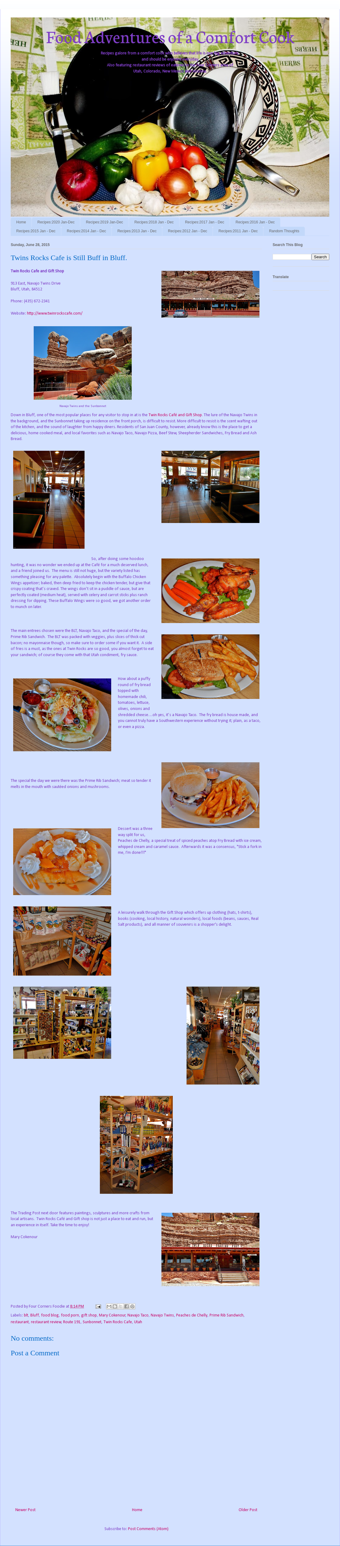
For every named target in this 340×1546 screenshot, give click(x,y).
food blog (50, 1315)
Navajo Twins (162, 1315)
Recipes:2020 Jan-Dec (55, 222)
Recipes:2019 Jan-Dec (104, 222)
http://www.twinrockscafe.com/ (54, 313)
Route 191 (72, 1322)
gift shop (89, 1315)
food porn (70, 1315)
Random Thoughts (284, 231)
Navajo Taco (138, 1315)
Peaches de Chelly (191, 1315)
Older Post (248, 1510)
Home (21, 222)
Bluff (34, 1315)
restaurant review (46, 1322)
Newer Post (25, 1510)
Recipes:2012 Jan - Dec (187, 231)
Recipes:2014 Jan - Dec (86, 231)
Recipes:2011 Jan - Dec (238, 231)
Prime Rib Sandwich (227, 1315)
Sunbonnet (92, 1322)
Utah (138, 1322)
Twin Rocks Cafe (118, 1322)
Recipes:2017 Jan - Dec (204, 222)
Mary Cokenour (112, 1315)
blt (26, 1315)
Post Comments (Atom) (148, 1529)
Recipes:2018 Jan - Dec (154, 222)
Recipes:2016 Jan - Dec (255, 222)
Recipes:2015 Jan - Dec (35, 231)
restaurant (20, 1322)
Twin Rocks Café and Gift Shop (175, 415)
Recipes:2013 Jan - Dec (137, 231)
